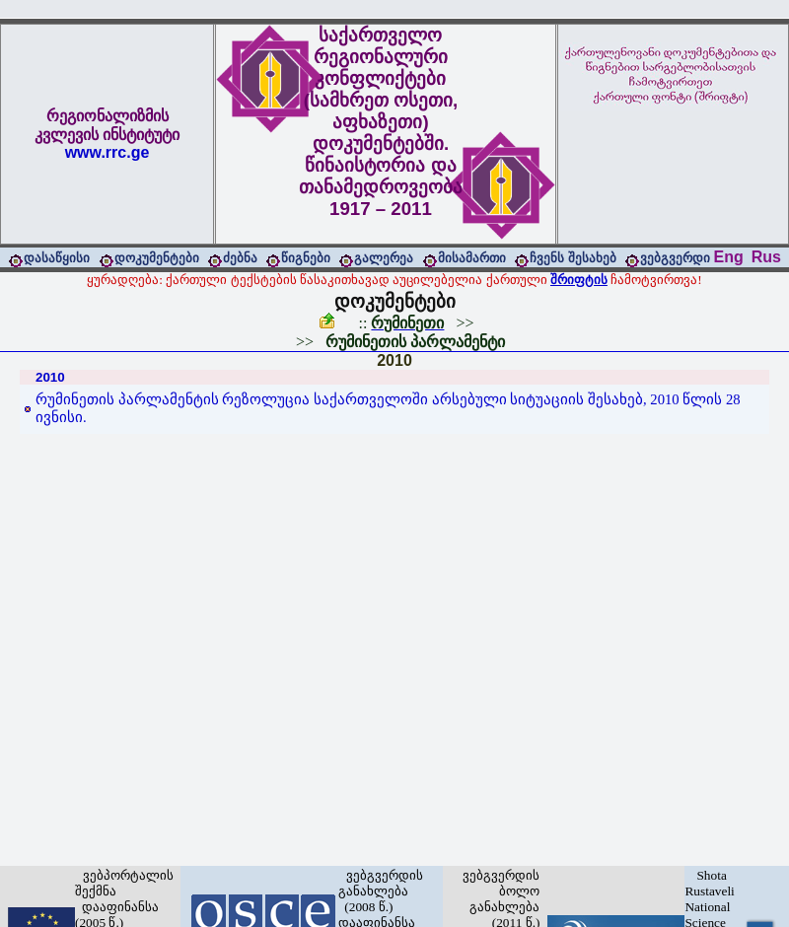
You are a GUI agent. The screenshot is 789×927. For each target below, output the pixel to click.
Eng (729, 257)
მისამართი (472, 257)
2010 (394, 360)
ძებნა (240, 257)
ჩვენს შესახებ (573, 257)
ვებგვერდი (675, 257)
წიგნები (305, 257)
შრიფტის (579, 279)
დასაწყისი (57, 257)
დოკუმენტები (156, 257)
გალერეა (383, 257)
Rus (766, 257)
